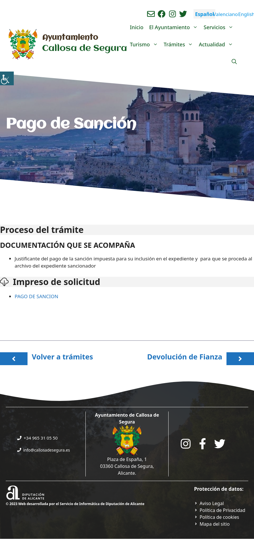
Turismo (145, 44)
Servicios (220, 27)
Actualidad (217, 44)
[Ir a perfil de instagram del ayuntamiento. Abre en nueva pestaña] (172, 14)
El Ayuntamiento (175, 27)
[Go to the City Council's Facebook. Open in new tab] (202, 443)
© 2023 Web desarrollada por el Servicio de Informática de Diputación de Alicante (75, 503)
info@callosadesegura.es (46, 450)
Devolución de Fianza (184, 356)
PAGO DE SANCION (37, 296)
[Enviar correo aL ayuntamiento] (151, 14)
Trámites (180, 44)
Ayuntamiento (70, 38)
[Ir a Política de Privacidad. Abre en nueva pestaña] (209, 503)
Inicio (136, 27)
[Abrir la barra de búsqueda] (234, 61)
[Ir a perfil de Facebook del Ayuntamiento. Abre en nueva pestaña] (161, 14)
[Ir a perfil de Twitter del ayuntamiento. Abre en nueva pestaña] (183, 14)
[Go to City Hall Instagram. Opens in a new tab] (185, 443)
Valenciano (225, 14)
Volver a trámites (62, 356)
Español (204, 14)
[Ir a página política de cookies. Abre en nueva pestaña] (216, 517)
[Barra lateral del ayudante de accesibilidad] (7, 78)
